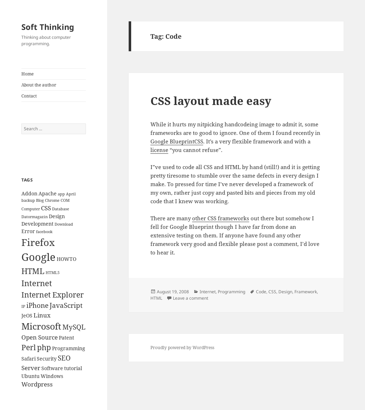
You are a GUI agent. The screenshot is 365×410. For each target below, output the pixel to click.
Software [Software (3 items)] (52, 368)
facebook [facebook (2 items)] (44, 231)
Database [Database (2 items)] (60, 208)
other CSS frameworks (220, 218)
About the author (38, 85)
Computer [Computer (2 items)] (30, 208)
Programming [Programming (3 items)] (68, 348)
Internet (208, 292)
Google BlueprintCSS (176, 141)
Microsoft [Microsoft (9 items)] (41, 326)
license (159, 149)
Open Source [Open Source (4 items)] (39, 337)
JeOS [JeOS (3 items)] (26, 315)
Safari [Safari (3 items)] (28, 358)
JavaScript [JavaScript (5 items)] (66, 305)
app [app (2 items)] (61, 193)
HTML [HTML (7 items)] (33, 271)
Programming (231, 292)
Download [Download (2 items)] (64, 224)
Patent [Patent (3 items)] (66, 337)
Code (261, 292)
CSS (272, 292)
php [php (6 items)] (44, 347)
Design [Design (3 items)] (57, 216)
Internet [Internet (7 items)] (36, 283)
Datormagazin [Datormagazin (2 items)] (34, 216)
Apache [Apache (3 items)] (47, 193)
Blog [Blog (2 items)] (40, 200)
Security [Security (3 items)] (47, 358)
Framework (305, 292)
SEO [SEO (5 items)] (64, 358)
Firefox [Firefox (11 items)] (38, 242)
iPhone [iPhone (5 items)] (37, 305)
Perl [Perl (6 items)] (28, 347)
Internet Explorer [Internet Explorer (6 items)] (52, 295)
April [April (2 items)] (71, 193)
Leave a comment (190, 298)
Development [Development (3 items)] (37, 223)
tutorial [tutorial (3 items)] (73, 368)
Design (285, 292)
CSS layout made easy (210, 100)
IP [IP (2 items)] (23, 306)
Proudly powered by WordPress (182, 348)
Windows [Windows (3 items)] (52, 376)
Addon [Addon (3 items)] (29, 193)
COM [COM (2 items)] (65, 200)
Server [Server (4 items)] (30, 368)
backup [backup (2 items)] (28, 200)
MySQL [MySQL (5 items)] (74, 327)
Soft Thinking (47, 26)
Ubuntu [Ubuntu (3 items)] (30, 376)
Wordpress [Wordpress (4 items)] (37, 384)
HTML (156, 298)
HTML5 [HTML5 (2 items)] (53, 272)
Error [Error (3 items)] (28, 231)
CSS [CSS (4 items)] (46, 208)
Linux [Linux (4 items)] (42, 315)
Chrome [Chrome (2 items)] (52, 200)
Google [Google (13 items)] (38, 257)
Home (27, 74)
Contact (29, 96)
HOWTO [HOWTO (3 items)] (66, 259)
